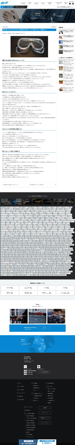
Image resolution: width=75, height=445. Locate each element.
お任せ (40, 209)
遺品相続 (61, 269)
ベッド (36, 228)
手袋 (35, 251)
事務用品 (7, 239)
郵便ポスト (11, 271)
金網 (49, 271)
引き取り (5, 33)
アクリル (22, 210)
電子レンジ (58, 273)
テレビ (73, 221)
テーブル (3, 223)
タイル (31, 221)
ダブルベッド (46, 221)
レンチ (73, 232)
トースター (18, 223)
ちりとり (8, 210)
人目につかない (36, 239)
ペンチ (72, 228)
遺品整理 (36, 269)
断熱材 (46, 253)
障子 (19, 273)
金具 (25, 271)
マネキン (66, 230)
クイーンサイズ (4, 216)
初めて (16, 242)
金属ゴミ (33, 271)
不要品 (17, 237)
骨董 (37, 275)
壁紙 (62, 244)
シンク (30, 219)
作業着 (71, 239)
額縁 (23, 275)
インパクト (53, 210)
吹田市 (70, 242)
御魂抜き (18, 251)
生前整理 (69, 259)
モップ (8, 232)
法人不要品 (60, 257)
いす (20, 209)
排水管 (17, 253)
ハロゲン (3, 225)
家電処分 (11, 248)
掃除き (3, 253)
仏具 (42, 239)
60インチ (60, 207)
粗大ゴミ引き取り (19, 264)
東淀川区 (43, 255)
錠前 (67, 271)
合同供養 (65, 242)
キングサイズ (62, 214)
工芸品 (3, 250)
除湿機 (6, 273)
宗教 (42, 246)
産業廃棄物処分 (15, 260)
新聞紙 (54, 253)
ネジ (45, 223)
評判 (13, 267)
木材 (10, 255)
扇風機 (23, 251)
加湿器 (21, 242)
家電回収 (16, 248)
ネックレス (50, 223)
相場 (56, 260)
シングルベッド (36, 219)
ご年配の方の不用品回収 (29, 423)
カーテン (68, 212)
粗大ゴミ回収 (11, 264)
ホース (11, 230)
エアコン (3, 212)
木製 (14, 255)
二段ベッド (26, 239)
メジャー (3, 232)
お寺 (44, 209)
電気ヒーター (4, 275)
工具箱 (71, 248)
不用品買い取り (4, 237)
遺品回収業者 (30, 269)
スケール (42, 219)
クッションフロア (29, 216)
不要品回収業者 (35, 237)
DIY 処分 (3, 209)
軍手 (50, 267)
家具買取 (64, 246)
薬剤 (27, 266)
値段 (13, 241)
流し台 (3, 259)
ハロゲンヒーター (10, 225)
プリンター (24, 228)
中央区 (62, 237)
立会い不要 (60, 262)
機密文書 (21, 257)
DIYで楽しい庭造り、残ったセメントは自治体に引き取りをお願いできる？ (68, 75)
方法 (59, 253)
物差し (46, 259)
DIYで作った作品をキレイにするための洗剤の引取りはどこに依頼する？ (68, 36)
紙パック (34, 264)
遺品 (58, 267)
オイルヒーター (17, 212)
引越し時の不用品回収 (29, 416)
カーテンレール (4, 214)
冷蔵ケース (43, 241)
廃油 (55, 250)
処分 (52, 241)
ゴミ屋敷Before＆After (36, 396)
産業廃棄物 (8, 260)
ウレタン (68, 210)
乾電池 (3, 239)
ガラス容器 (31, 214)
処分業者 (62, 241)
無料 (28, 259)
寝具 (47, 248)
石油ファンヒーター (5, 262)
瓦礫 (61, 259)
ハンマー (30, 225)
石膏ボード (13, 262)
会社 (53, 239)
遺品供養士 (63, 267)
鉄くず (59, 271)
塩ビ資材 (54, 244)
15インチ (17, 207)
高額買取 (55, 275)
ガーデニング (43, 214)
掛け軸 (21, 253)
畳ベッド (40, 260)
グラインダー (41, 216)
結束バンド (46, 264)
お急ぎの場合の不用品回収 (29, 427)
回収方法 (9, 244)
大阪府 (11, 246)
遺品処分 (68, 267)
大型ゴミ (66, 244)
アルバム (28, 210)
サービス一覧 (49, 386)
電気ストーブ (67, 273)
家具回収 (58, 246)
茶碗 (24, 266)
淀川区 (12, 259)
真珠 (63, 260)
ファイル (24, 226)
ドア (23, 223)
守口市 (20, 246)
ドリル (40, 223)
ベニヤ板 (48, 228)
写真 (38, 241)
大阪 (2, 246)
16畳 (22, 207)
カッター (55, 212)
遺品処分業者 (11, 269)
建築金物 (3, 251)
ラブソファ (28, 232)
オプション (34, 390)
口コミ (53, 242)
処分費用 (67, 241)
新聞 (51, 253)
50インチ (54, 207)
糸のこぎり (26, 264)
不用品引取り (69, 235)
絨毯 (55, 264)
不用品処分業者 (41, 235)
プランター (18, 228)
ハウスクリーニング (28, 437)
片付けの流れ (35, 398)
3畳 (44, 207)
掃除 (69, 251)
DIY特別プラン (27, 410)
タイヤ (26, 221)
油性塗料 (48, 257)
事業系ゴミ (20, 239)
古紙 (57, 242)
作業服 (66, 239)
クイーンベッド (12, 216)
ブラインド (62, 226)
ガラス (26, 214)
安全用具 (28, 246)
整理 (39, 253)
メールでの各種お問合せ (43, 371)
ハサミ (68, 223)
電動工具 (36, 273)
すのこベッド (68, 209)
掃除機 (7, 253)
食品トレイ (28, 275)
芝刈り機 (7, 266)
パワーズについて (21, 393)
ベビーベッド (54, 228)
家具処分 (53, 246)
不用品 (22, 235)
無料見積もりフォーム (45, 417)
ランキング (34, 232)
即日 (34, 242)
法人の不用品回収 (28, 434)
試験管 (17, 267)
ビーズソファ (11, 226)
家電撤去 (43, 248)
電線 (15, 275)
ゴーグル (23, 33)
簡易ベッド (66, 262)
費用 (39, 267)
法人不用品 (54, 257)
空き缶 (34, 262)
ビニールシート (4, 226)
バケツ (35, 225)
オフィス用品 (49, 212)
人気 (30, 239)
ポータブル (33, 230)
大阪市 (10, 33)
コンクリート (57, 216)
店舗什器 (31, 250)
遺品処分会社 (4, 269)
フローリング (55, 226)
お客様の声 (20, 396)
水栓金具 (39, 257)
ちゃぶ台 (3, 210)
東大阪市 (25, 255)
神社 (21, 262)
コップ (47, 216)
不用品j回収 (28, 235)
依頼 (6, 241)
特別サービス (35, 400)
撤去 (35, 253)
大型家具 (72, 244)
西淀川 (71, 266)
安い (24, 246)
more (17, 319)
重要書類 (20, 271)
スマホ (51, 219)
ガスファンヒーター (19, 214)
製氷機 (49, 266)
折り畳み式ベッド (55, 251)
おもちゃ (35, 209)
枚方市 (48, 255)
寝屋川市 (56, 248)
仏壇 (45, 239)
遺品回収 (17, 269)
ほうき (13, 210)
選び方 (54, 267)
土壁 (33, 244)
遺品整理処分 (42, 269)
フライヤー (36, 226)
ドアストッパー (28, 223)
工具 (61, 248)
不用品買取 (11, 237)
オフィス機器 (42, 212)
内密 (35, 241)
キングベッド (69, 214)
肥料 (69, 264)
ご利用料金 (34, 383)
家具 (49, 246)
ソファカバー (13, 221)
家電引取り (29, 248)
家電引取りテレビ (36, 248)
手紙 (32, 251)
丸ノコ (66, 237)
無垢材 (24, 259)
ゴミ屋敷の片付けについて (37, 393)
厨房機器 (38, 242)
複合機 (59, 266)
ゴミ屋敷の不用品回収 (29, 430)
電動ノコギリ (30, 273)
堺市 (41, 244)
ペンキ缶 (67, 228)
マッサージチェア (53, 230)
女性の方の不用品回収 (29, 420)
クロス (35, 216)
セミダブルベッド (71, 219)
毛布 (30, 257)
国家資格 (25, 244)
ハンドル (25, 225)
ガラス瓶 (37, 214)
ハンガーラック (18, 225)
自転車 (3, 266)
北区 (30, 242)
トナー (12, 223)
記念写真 (8, 267)
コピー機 (51, 216)
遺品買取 (66, 269)
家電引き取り (22, 248)
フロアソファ (48, 226)
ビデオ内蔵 (67, 225)
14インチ (11, 207)
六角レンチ (30, 241)
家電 (68, 246)
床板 (21, 250)
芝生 (12, 266)
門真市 (71, 271)
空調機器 (45, 262)
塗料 (44, 244)
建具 (65, 250)
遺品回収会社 (23, 269)
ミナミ (71, 230)
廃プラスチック (42, 250)
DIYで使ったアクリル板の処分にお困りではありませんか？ (68, 81)
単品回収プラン (35, 385)
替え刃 (3, 255)
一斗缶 (3, 235)
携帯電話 (31, 253)
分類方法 (3, 242)
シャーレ (11, 219)
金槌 (41, 271)
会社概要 (45, 407)
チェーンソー (59, 221)
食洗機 (33, 275)
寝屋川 (51, 248)
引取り (13, 251)
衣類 (45, 266)
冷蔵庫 (48, 241)
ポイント (20, 230)
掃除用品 (12, 253)
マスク (47, 230)
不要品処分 (22, 237)
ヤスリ (18, 232)
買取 (30, 267)
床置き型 (26, 250)
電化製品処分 (47, 273)
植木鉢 (63, 255)
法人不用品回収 (49, 398)
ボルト (16, 230)
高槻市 (51, 275)
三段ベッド (12, 235)
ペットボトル (61, 228)
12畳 (7, 207)
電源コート (11, 275)
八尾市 (24, 241)
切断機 (12, 242)
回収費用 (20, 244)
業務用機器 (4, 257)
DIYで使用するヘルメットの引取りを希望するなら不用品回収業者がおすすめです (68, 46)
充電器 (20, 241)
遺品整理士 (49, 269)
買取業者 (34, 267)
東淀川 (38, 255)
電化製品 (41, 273)
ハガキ (60, 223)
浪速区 (7, 259)
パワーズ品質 (20, 386)
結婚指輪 (40, 264)
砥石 (18, 262)
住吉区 (62, 239)
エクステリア (9, 212)
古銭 (61, 242)
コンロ (70, 216)
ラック (22, 232)
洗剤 (65, 257)
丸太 (70, 237)
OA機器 (16, 209)
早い (66, 253)
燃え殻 (38, 259)
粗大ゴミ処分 (4, 264)
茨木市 (20, 266)
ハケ (64, 223)
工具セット (66, 248)
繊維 (61, 264)
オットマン (29, 212)
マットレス (61, 230)
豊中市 (21, 267)
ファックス (30, 226)
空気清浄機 (40, 262)
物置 (51, 259)
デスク (8, 223)
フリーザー (42, 226)
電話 (19, 275)
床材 (18, 250)
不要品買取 (57, 237)
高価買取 (46, 275)
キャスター (50, 214)
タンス (40, 221)
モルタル (13, 232)
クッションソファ (20, 216)
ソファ (8, 221)
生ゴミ (65, 259)
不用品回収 (48, 235)
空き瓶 (30, 262)
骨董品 (41, 275)
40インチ (49, 207)
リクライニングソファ (42, 232)
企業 (49, 239)
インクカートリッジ (45, 210)
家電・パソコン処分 (50, 391)
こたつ (54, 209)
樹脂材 (12, 257)
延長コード (60, 250)
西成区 (66, 266)
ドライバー (35, 223)
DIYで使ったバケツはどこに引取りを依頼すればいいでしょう (68, 41)
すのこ (63, 209)
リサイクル (50, 232)
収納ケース (44, 242)
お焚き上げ (49, 209)
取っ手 (49, 242)
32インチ (35, 207)
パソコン (50, 225)
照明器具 (33, 259)
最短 (7, 255)
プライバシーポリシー (45, 422)
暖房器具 (70, 253)
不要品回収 (28, 237)
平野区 (14, 250)
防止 (2, 273)
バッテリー (40, 225)
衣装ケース (40, 266)
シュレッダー (17, 219)
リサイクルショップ (57, 232)
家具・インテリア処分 (50, 389)
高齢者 (60, 275)
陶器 (10, 273)
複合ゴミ (54, 266)
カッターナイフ (62, 212)
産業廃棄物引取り (31, 260)
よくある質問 (20, 389)
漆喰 (16, 259)
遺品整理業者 (55, 269)
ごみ (59, 209)
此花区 (26, 257)
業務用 (67, 255)
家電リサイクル (4, 248)
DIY (13, 33)
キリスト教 (56, 214)
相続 (59, 260)
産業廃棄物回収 (23, 260)
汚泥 (44, 257)
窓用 (55, 262)
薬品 (31, 266)
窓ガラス (50, 262)
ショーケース (24, 219)
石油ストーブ (68, 260)
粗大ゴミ (72, 262)
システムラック (4, 219)
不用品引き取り (62, 235)
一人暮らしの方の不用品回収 (30, 418)
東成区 (33, 255)
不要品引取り (42, 237)
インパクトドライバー (61, 210)
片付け (42, 259)
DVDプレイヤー (10, 209)
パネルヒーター (60, 225)
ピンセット (18, 226)
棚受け (58, 255)
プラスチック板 (11, 228)
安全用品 (18, 33)
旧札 (62, 253)
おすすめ (30, 209)
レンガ (68, 232)
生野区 (3, 260)
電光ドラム (24, 273)
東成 (29, 255)
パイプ (45, 225)
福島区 (25, 262)
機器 (17, 257)
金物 (45, 271)
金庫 (38, 271)
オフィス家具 (35, 212)
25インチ (26, 207)
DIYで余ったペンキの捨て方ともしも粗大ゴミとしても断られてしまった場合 (68, 31)
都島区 (16, 271)
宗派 (45, 246)
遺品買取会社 (4, 271)
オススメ (23, 212)
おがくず (25, 209)
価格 (10, 241)
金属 (29, 271)
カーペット (11, 214)
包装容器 (25, 242)
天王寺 (15, 246)
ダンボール (53, 221)
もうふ (18, 210)
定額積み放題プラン (36, 388)
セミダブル (64, 219)
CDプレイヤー (66, 207)
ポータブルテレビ (40, 230)
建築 (72, 250)
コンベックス (64, 216)
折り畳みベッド (41, 251)
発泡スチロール (47, 260)
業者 (8, 257)
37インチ (40, 207)
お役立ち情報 (20, 399)
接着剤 (26, 253)
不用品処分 (34, 235)
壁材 (59, 244)
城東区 (37, 244)
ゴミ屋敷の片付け (50, 400)
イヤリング (37, 210)
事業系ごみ (13, 239)
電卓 (53, 273)
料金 (42, 253)
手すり (27, 251)
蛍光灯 (35, 266)
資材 (42, 267)
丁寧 (7, 235)
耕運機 (65, 264)
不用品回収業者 (55, 235)
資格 (46, 267)
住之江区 (57, 239)
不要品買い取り (50, 237)
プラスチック (4, 228)
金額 (52, 271)
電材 (62, 273)
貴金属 (26, 267)
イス (32, 210)
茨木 (16, 266)
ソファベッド (20, 221)
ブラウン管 (68, 226)
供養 (2, 241)
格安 (52, 255)
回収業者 (15, 244)
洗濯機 (69, 257)
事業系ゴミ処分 (49, 396)
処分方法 (57, 241)
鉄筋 (63, 271)
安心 (38, 246)
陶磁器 (14, 273)
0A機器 (3, 207)
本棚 (18, 255)
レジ (64, 232)
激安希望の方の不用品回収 (29, 425)
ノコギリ (55, 223)
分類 (72, 241)
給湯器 (51, 264)
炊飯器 (20, 259)
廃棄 (51, 250)
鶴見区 (65, 275)
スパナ (47, 219)
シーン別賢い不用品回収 (29, 413)
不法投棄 (17, 235)
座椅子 (36, 250)
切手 (8, 242)
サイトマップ (44, 412)
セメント (3, 221)
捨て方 (65, 251)
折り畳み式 (48, 251)
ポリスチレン (26, 230)
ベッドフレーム (42, 228)
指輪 (61, 251)
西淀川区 (3, 267)
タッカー (35, 221)
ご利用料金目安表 (50, 383)
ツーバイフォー (67, 221)
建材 (68, 250)
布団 (10, 250)
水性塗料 (34, 257)
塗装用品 (49, 244)
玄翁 (54, 259)
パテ (55, 225)
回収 (5, 244)
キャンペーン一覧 (28, 407)
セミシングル (57, 219)
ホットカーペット (5, 230)
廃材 (48, 250)
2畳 (30, 207)
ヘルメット (31, 228)
